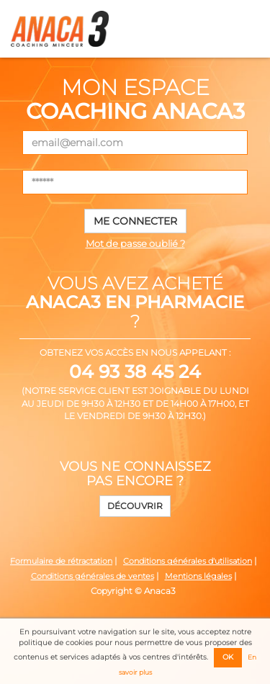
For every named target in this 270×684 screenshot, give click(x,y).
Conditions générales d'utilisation (187, 561)
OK (227, 657)
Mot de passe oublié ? (135, 243)
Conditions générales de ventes (92, 576)
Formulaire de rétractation (61, 561)
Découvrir (135, 505)
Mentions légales (198, 576)
